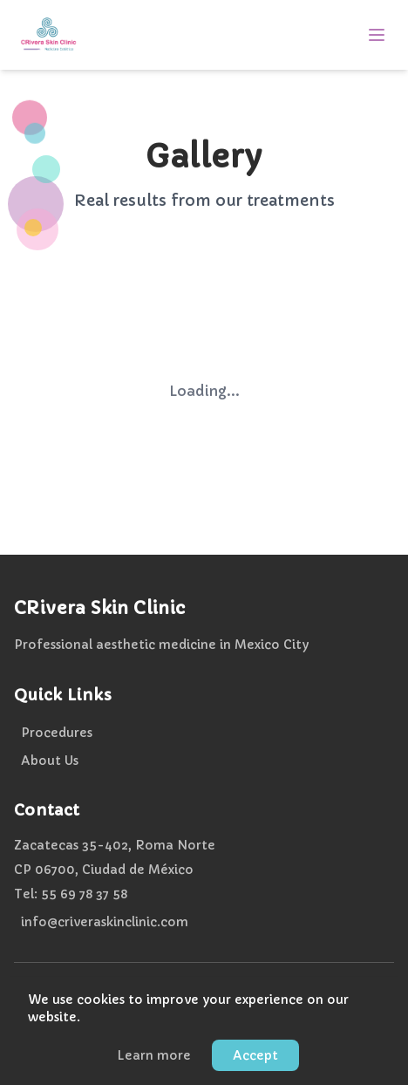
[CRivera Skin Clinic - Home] (48, 34)
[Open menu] (376, 34)
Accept (255, 1057)
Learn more (154, 1057)
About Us (49, 760)
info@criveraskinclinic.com (104, 922)
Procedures (56, 732)
